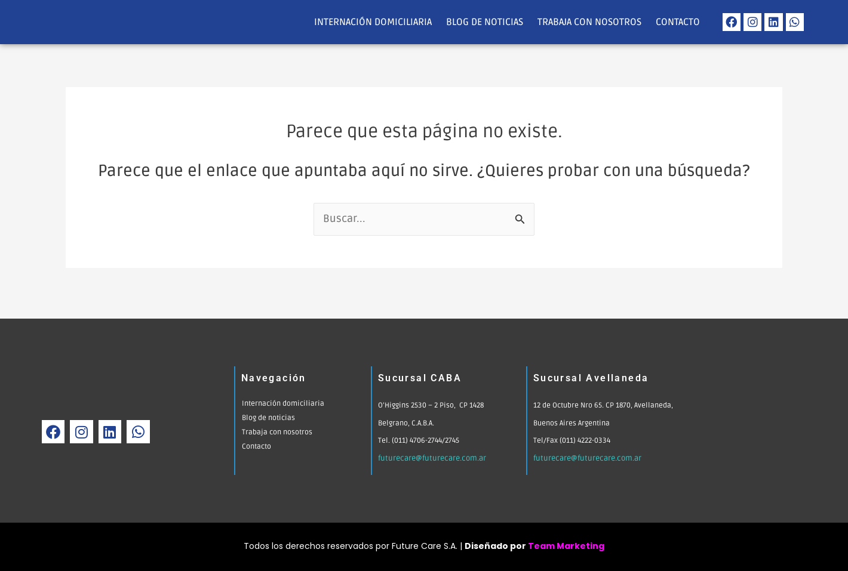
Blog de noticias (484, 22)
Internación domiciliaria (373, 22)
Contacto (678, 22)
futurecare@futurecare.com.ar (429, 458)
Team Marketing (566, 546)
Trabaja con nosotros (589, 22)
